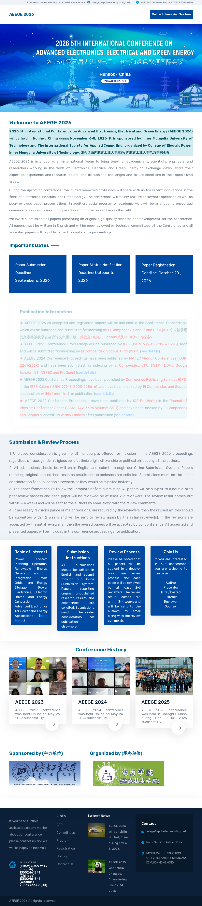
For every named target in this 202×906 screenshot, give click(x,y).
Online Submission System (171, 14)
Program (63, 840)
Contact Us (65, 864)
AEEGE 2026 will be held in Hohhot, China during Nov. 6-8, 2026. (119, 837)
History (62, 856)
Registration (66, 848)
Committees (66, 833)
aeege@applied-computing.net (108, 2)
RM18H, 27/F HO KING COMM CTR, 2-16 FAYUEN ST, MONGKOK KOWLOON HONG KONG (164, 857)
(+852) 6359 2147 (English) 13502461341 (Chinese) (34, 870)
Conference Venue (73, 2)
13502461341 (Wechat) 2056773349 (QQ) (33, 882)
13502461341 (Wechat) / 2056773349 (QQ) (164, 2)
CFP (60, 825)
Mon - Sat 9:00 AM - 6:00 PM (161, 842)
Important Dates (29, 245)
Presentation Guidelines (42, 2)
